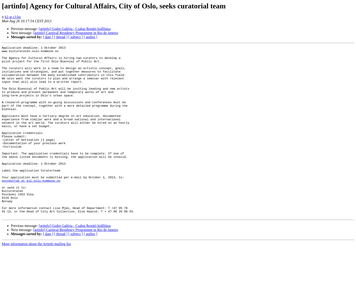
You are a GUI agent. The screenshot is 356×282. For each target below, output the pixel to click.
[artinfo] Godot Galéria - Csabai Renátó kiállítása (75, 29)
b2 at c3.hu (13, 17)
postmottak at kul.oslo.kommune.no (31, 208)
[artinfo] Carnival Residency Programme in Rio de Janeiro (75, 33)
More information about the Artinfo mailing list (36, 278)
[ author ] (90, 37)
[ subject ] (75, 37)
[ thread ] (60, 37)
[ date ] (48, 37)
